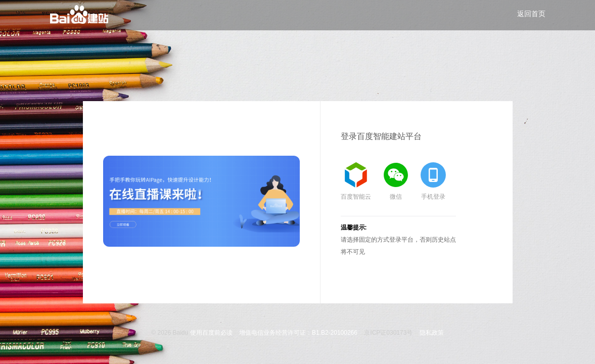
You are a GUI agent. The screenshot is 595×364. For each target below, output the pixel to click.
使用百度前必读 (211, 332)
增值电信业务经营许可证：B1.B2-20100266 (298, 332)
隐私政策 (432, 332)
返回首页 (531, 14)
